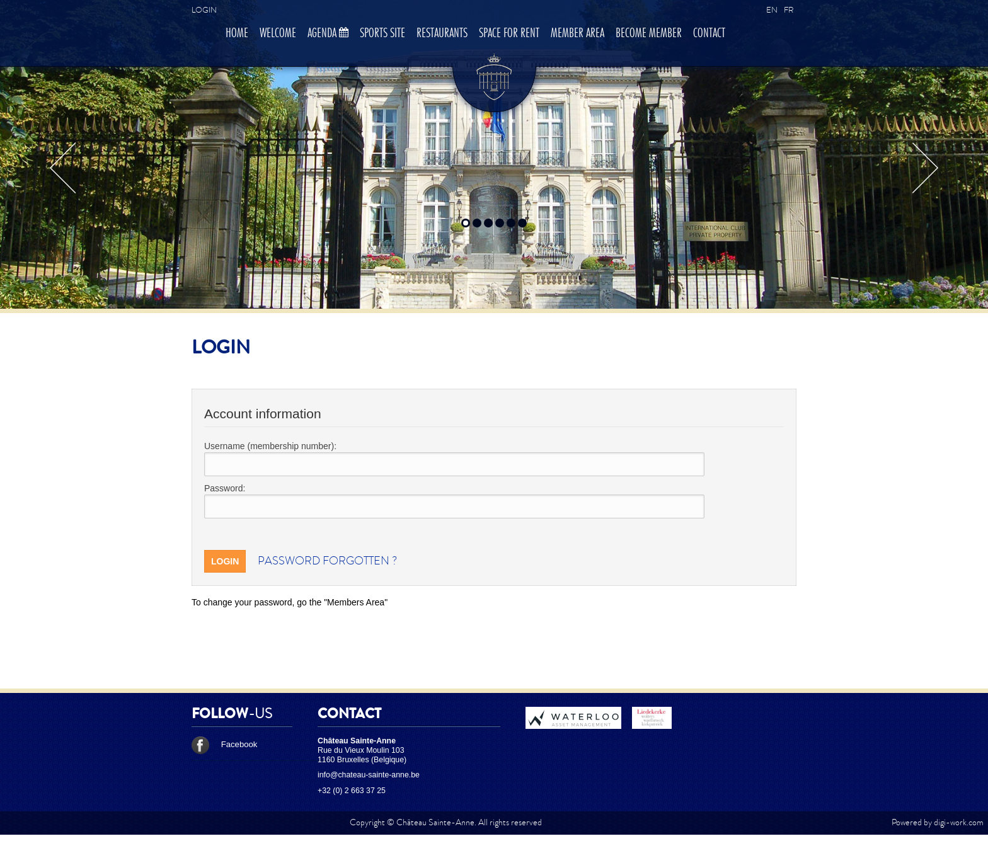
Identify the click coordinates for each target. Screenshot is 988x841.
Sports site (382, 33)
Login (204, 10)
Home (237, 33)
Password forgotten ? (327, 561)
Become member (649, 33)
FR (788, 10)
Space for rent (509, 33)
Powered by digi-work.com (938, 822)
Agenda (327, 33)
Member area (577, 33)
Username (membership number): (270, 446)
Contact (709, 33)
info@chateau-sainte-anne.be (369, 774)
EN (772, 10)
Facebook (224, 744)
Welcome (278, 33)
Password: (224, 488)
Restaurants (442, 33)
